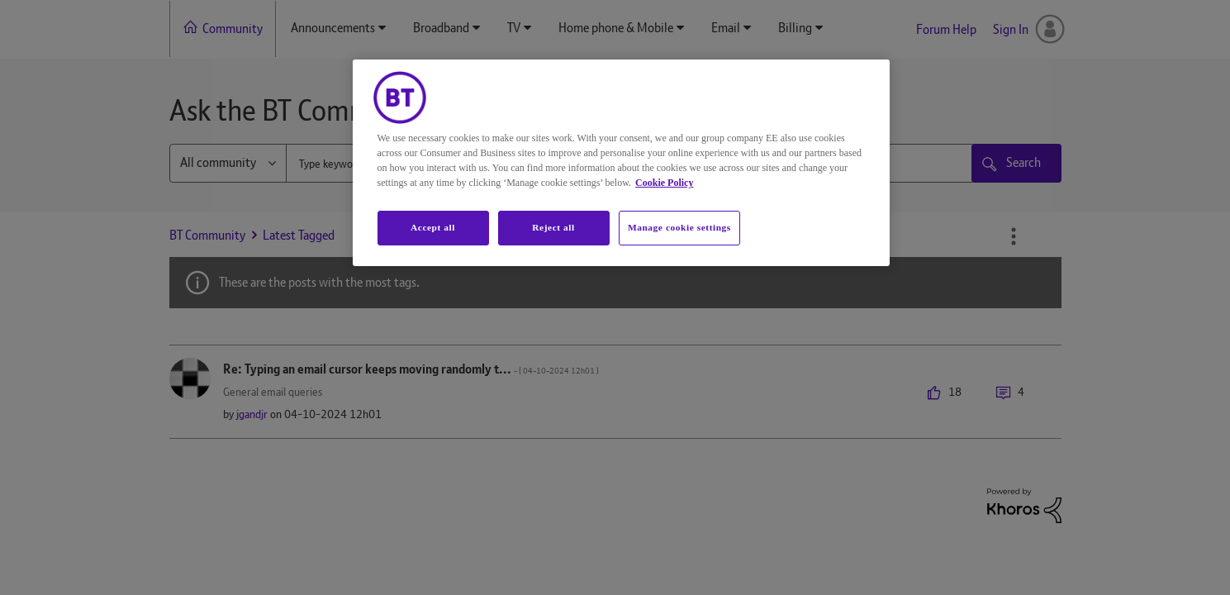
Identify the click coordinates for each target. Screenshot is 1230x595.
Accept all (433, 227)
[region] (621, 163)
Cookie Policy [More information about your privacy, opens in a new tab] (664, 182)
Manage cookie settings (679, 227)
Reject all (553, 227)
